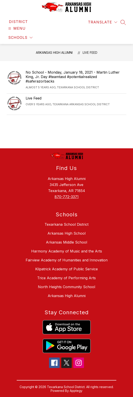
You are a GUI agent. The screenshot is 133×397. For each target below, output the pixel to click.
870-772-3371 (67, 196)
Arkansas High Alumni (54, 52)
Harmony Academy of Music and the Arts (66, 251)
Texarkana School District (66, 224)
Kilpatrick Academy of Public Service (66, 269)
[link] (18, 21)
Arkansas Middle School (66, 242)
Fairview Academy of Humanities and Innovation (67, 260)
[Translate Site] (102, 22)
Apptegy (76, 391)
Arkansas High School (66, 233)
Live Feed (90, 52)
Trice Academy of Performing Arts (66, 278)
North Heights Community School (66, 287)
